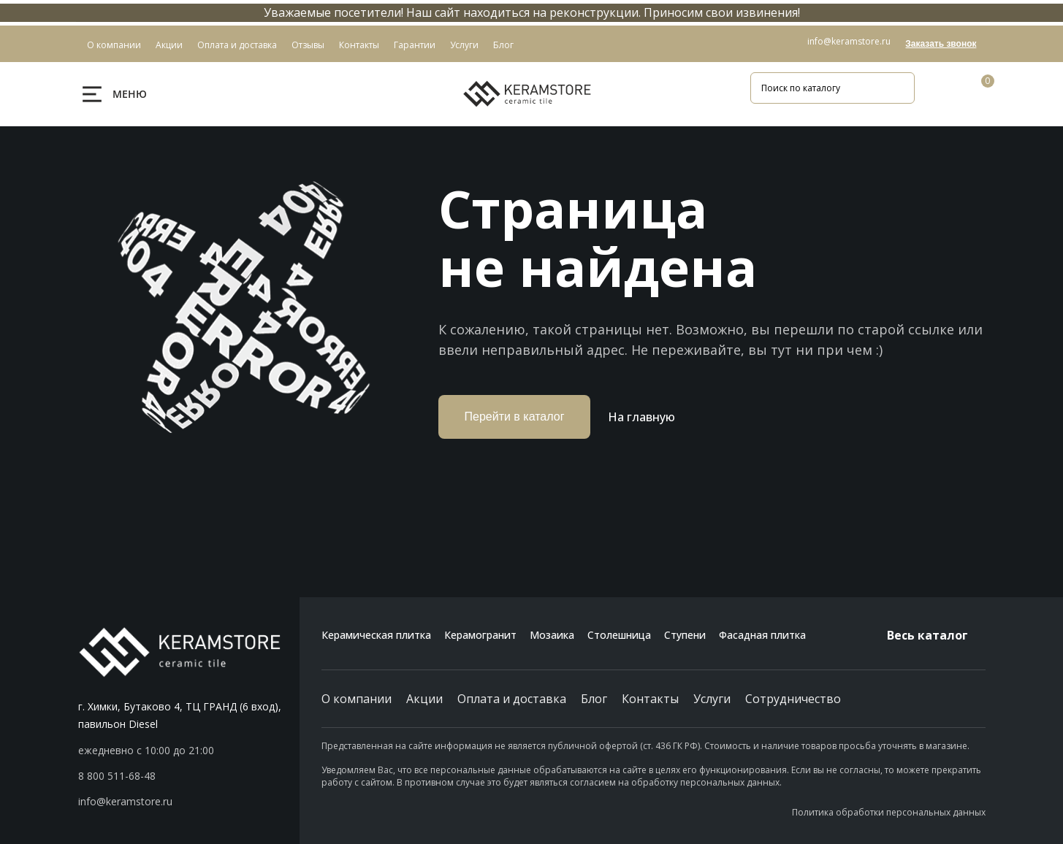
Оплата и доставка (511, 699)
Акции (424, 699)
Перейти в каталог (515, 416)
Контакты (650, 699)
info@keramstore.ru (849, 41)
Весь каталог (936, 635)
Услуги (712, 699)
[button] (189, 776)
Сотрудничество (793, 699)
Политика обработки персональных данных (889, 812)
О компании (356, 699)
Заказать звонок (940, 44)
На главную (641, 417)
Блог (594, 699)
